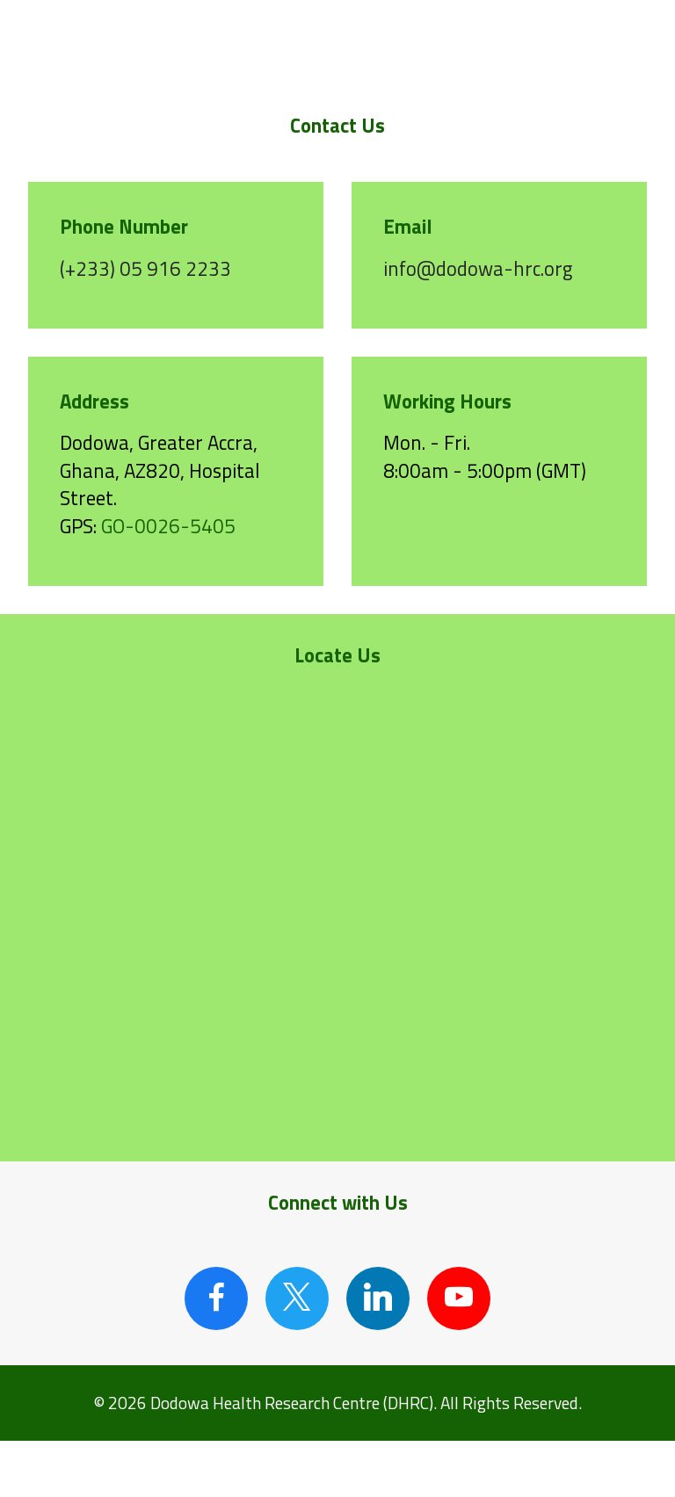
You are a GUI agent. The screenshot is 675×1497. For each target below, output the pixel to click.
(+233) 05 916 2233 (145, 269)
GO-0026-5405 (168, 526)
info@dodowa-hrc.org (477, 269)
